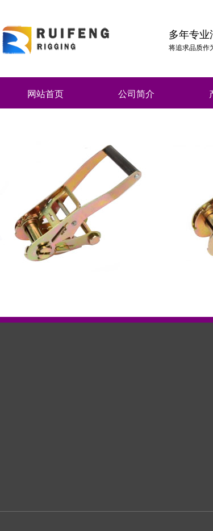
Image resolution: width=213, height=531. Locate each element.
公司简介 (136, 94)
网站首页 (45, 94)
